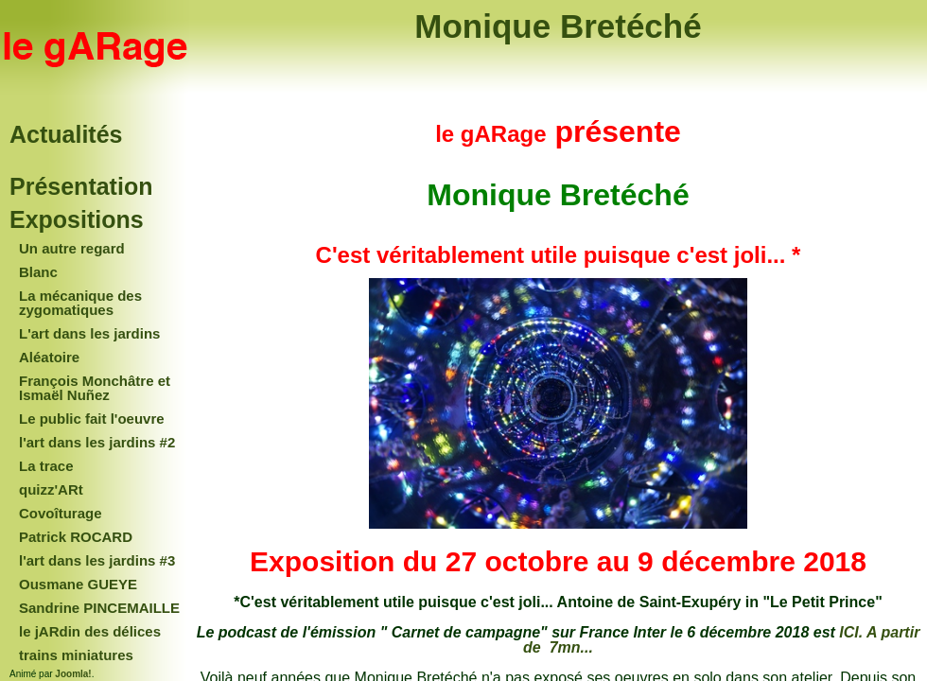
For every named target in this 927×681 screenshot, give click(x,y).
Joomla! (73, 674)
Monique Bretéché (557, 26)
